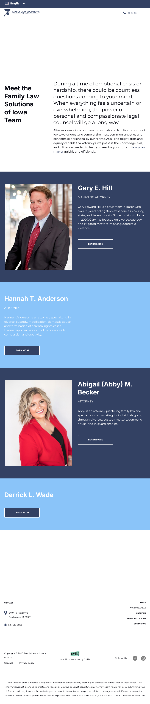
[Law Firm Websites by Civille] (75, 658)
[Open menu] (142, 13)
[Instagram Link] (143, 658)
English (13, 4)
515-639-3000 (127, 13)
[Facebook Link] (135, 658)
